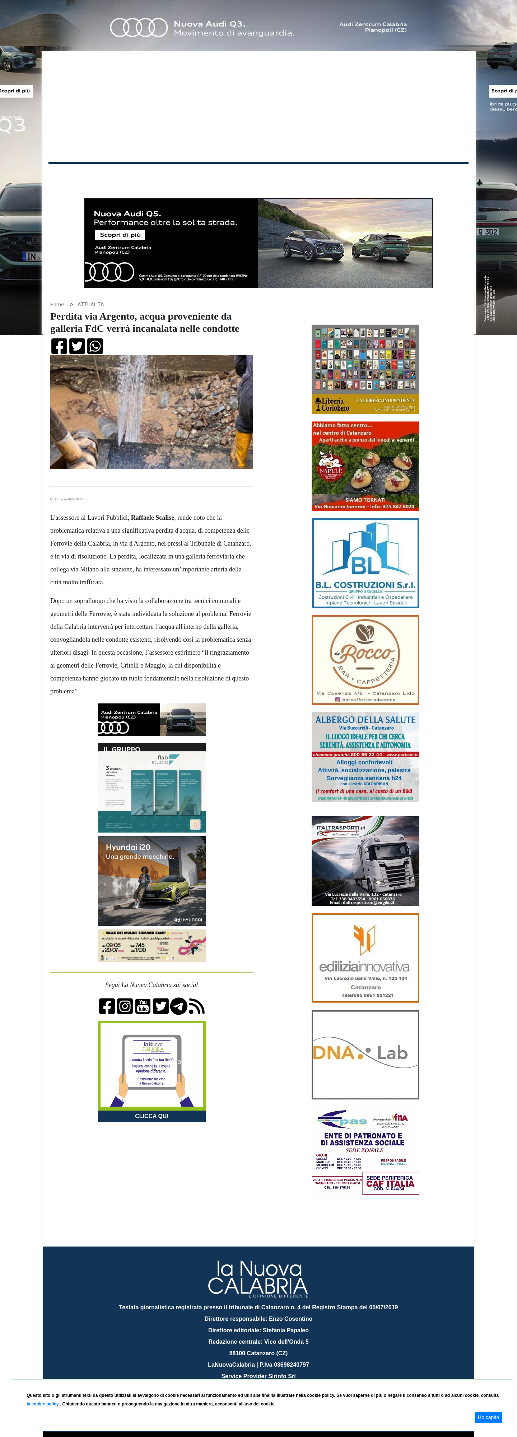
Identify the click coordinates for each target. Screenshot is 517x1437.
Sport (259, 175)
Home (66, 173)
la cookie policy (43, 1404)
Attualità (201, 175)
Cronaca (123, 175)
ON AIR (441, 176)
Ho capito (488, 1417)
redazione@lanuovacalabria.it (274, 1377)
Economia (232, 175)
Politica (151, 175)
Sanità (175, 175)
